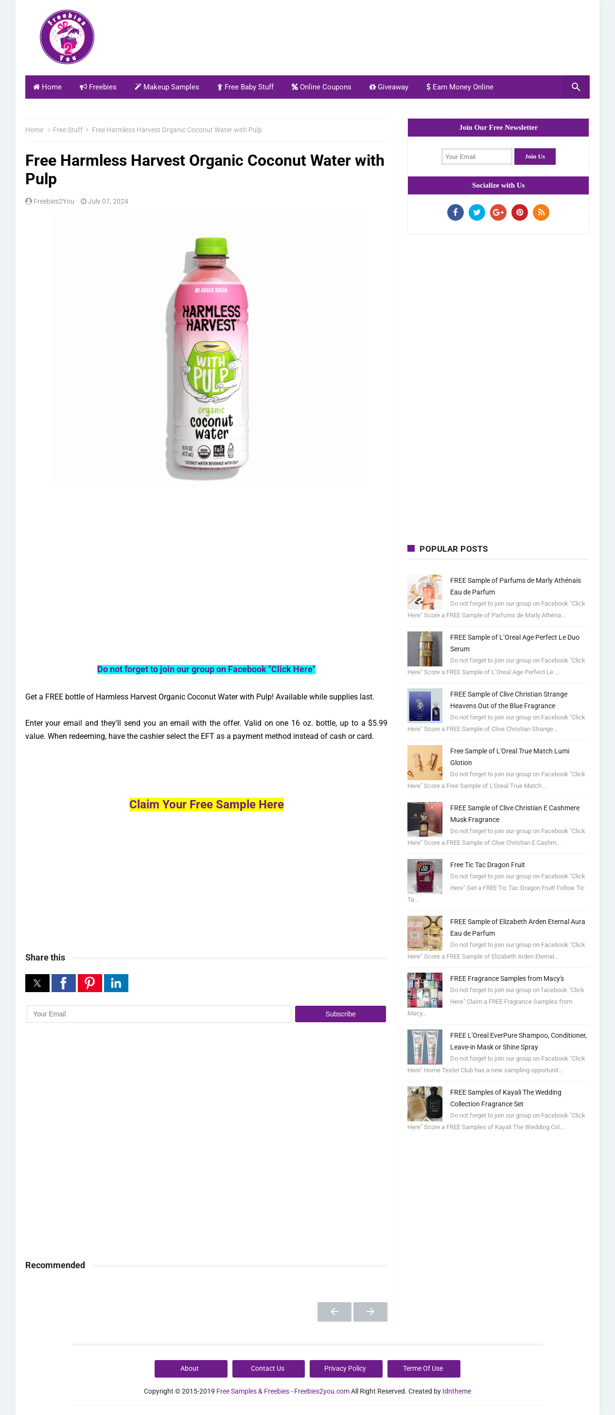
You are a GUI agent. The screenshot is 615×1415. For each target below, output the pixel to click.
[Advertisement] (413, 40)
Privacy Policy (345, 1368)
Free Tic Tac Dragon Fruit (487, 865)
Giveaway (388, 87)
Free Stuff (68, 130)
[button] (37, 983)
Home (47, 87)
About (189, 1368)
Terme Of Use (423, 1368)
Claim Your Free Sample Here (206, 804)
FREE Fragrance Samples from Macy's (507, 978)
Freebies (98, 87)
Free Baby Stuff (245, 87)
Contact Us (267, 1368)
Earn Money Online (459, 87)
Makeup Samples (167, 87)
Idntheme (456, 1391)
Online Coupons (321, 87)
